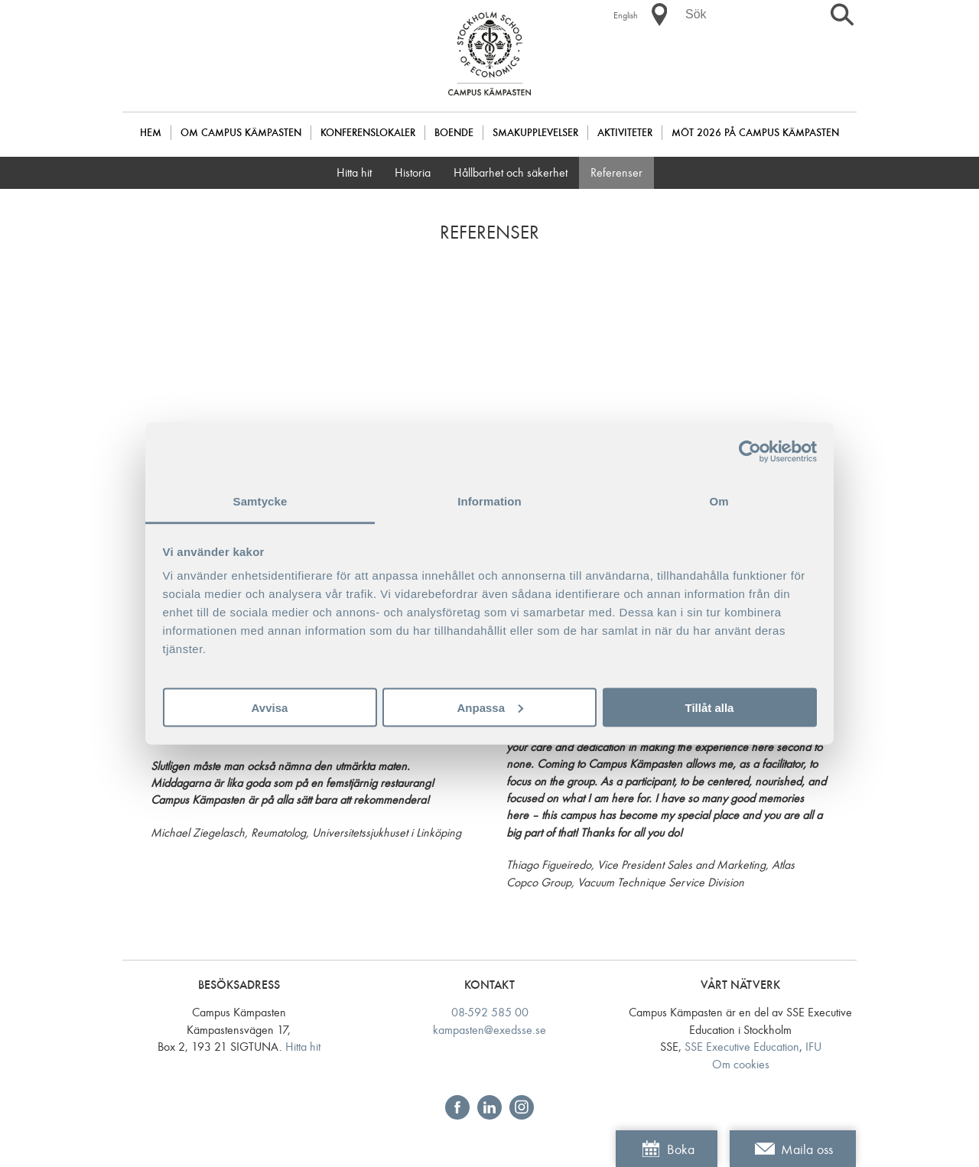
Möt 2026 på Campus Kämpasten (755, 132)
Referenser (616, 172)
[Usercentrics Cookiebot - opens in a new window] (750, 451)
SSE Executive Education (742, 1046)
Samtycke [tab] (260, 501)
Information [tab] (489, 501)
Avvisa (270, 707)
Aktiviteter (624, 132)
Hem (150, 132)
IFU (813, 1046)
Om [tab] (718, 501)
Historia (413, 172)
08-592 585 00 (490, 1012)
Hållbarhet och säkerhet (511, 172)
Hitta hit (354, 172)
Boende (453, 132)
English (625, 15)
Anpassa (490, 707)
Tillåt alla (709, 707)
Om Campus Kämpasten (241, 132)
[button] (659, 14)
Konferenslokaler (367, 132)
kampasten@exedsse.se (489, 1029)
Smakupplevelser (535, 132)
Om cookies (740, 1064)
